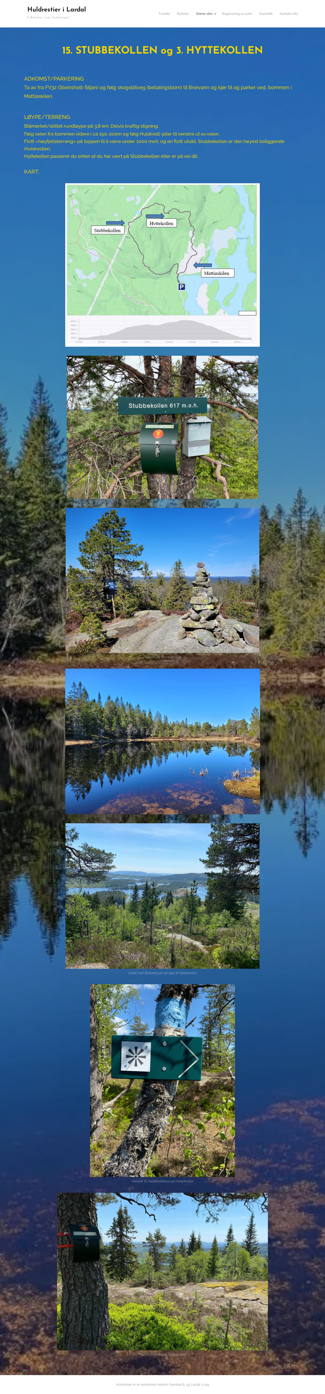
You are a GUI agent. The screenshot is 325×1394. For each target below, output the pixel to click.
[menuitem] (154, 13)
